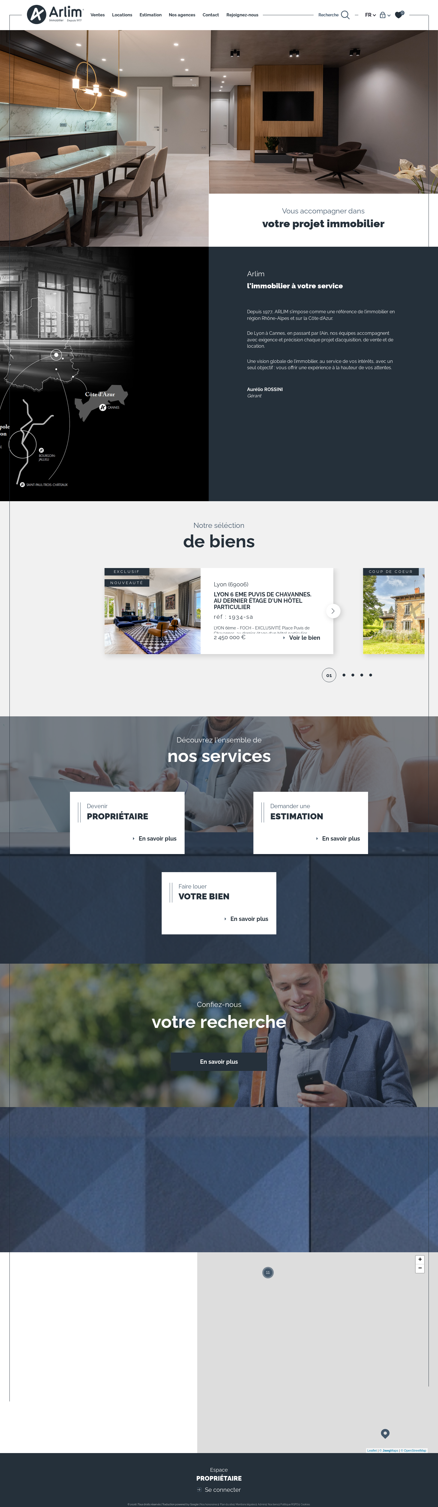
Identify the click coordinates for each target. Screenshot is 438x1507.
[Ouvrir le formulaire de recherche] (334, 15)
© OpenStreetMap (413, 1459)
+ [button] (420, 1269)
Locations (122, 14)
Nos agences (182, 14)
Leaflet (372, 1459)
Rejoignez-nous (242, 14)
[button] (332, 613)
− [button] (420, 1277)
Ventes (98, 14)
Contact (211, 14)
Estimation (151, 14)
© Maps (389, 1459)
